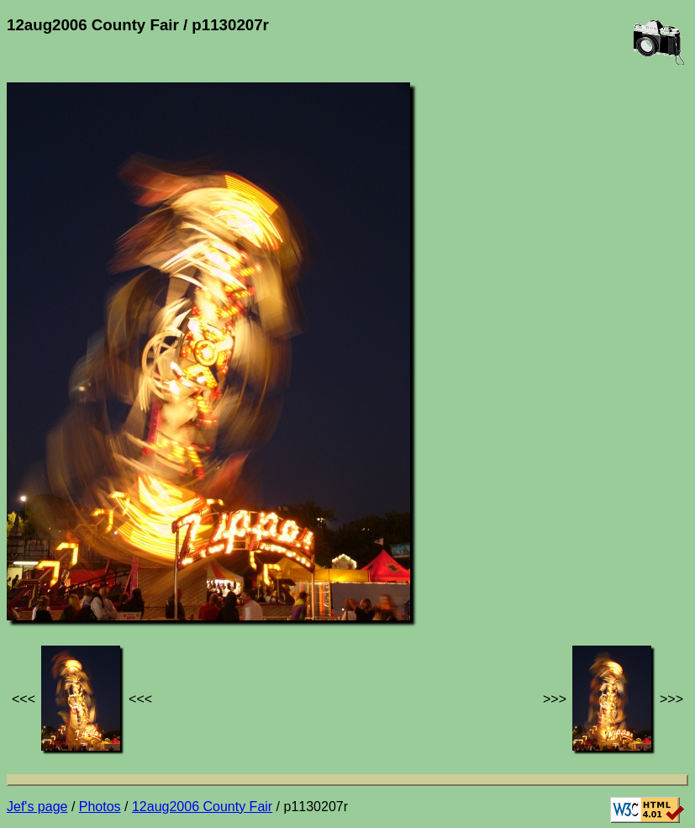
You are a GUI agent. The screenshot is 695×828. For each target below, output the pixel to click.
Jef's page (37, 806)
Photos (100, 806)
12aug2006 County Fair (202, 806)
